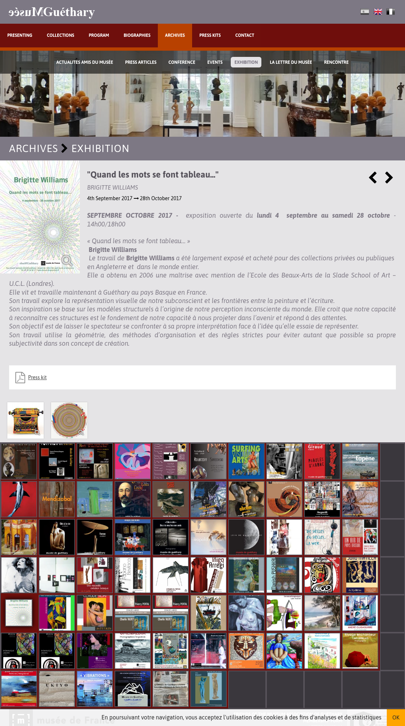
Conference (181, 62)
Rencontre (336, 62)
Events (215, 62)
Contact (244, 35)
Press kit (37, 377)
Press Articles (140, 62)
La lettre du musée (291, 62)
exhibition (246, 62)
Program (99, 35)
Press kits (210, 35)
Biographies (137, 35)
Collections (60, 35)
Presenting (19, 35)
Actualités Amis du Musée (85, 62)
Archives (175, 35)
